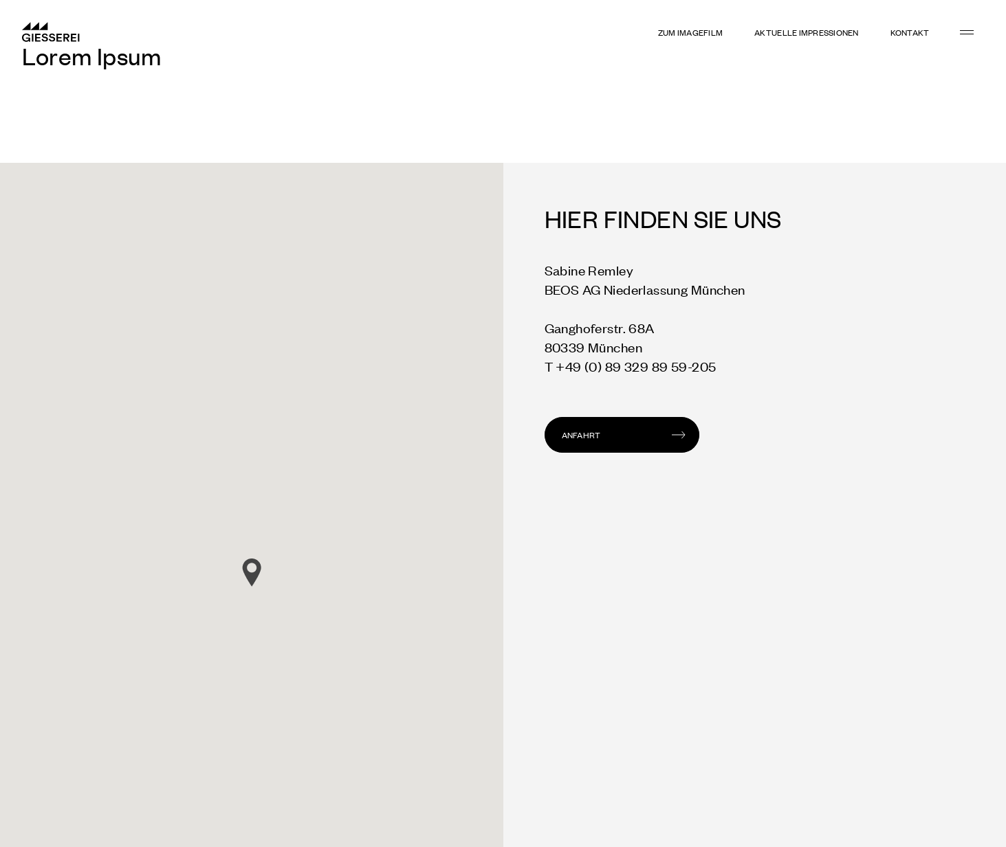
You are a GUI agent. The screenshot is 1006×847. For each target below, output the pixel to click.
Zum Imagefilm (690, 32)
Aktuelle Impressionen (806, 32)
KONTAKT (910, 32)
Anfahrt (581, 435)
